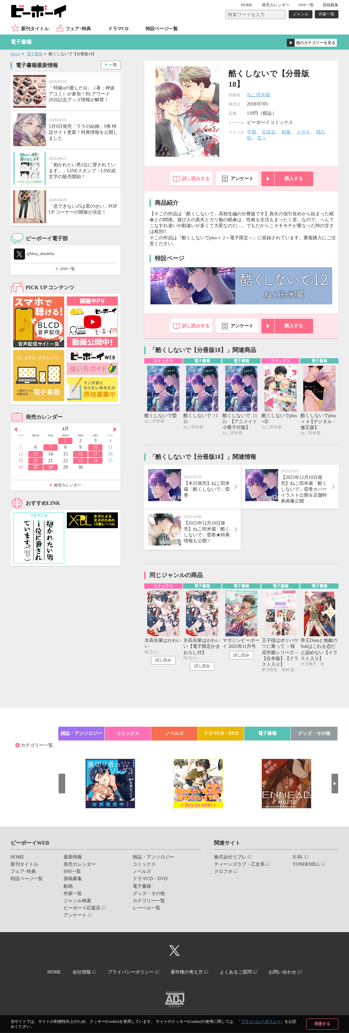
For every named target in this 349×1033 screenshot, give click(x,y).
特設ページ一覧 (162, 28)
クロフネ (223, 871)
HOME (247, 5)
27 (35, 467)
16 (80, 454)
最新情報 (73, 857)
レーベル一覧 (146, 908)
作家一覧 (327, 14)
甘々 (261, 137)
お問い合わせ (283, 972)
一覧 (113, 64)
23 (80, 460)
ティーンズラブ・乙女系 (239, 864)
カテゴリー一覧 (37, 745)
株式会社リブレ (230, 857)
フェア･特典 (78, 28)
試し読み (163, 660)
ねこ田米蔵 (258, 94)
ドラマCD (118, 28)
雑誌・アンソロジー (81, 733)
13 (35, 454)
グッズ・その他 (314, 733)
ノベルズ (174, 733)
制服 (286, 131)
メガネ (303, 131)
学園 (251, 131)
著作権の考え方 (187, 972)
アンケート (242, 178)
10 (95, 447)
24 (95, 460)
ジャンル (301, 14)
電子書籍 (34, 54)
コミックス (127, 733)
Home (15, 54)
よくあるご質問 (236, 972)
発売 (275, 5)
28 (50, 467)
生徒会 (269, 131)
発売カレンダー (67, 485)
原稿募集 (330, 5)
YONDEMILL (306, 864)
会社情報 (81, 972)
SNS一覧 (306, 5)
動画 (68, 886)
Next (116, 429)
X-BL (298, 857)
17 (95, 454)
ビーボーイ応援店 (82, 908)
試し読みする (196, 178)
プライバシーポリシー (261, 1021)
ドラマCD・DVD (221, 733)
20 (35, 460)
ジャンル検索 (77, 901)
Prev (15, 429)
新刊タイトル (35, 28)
